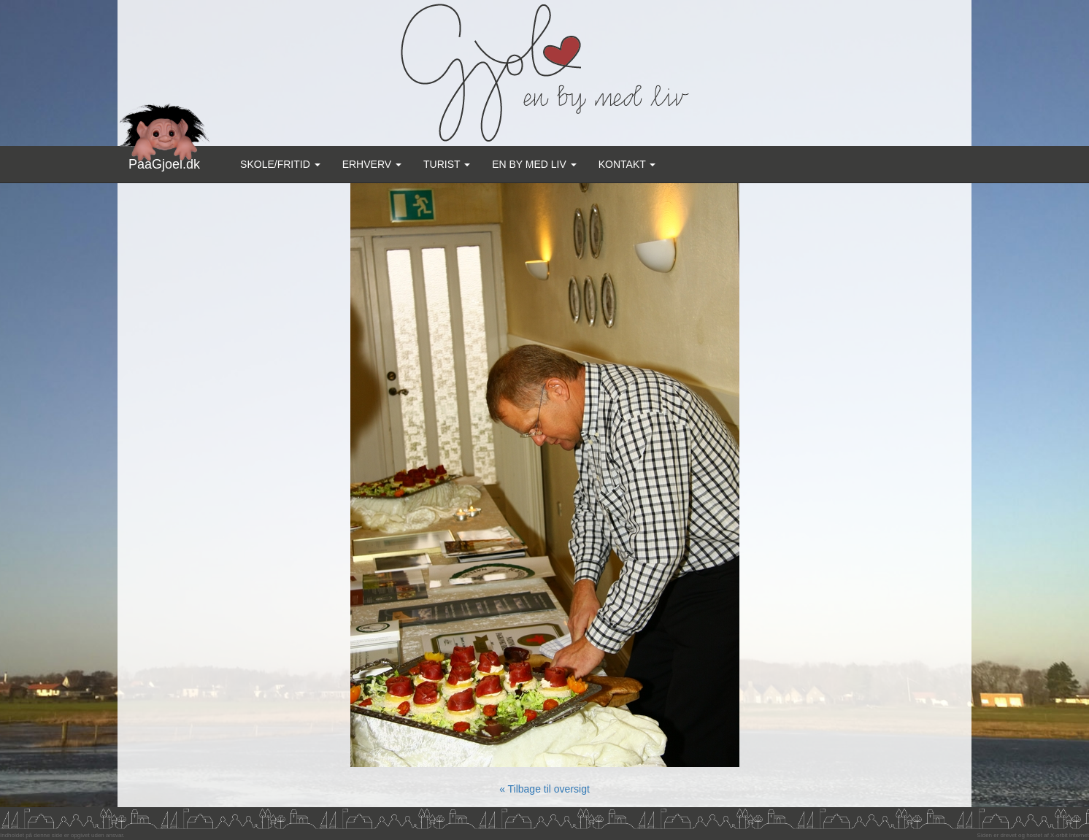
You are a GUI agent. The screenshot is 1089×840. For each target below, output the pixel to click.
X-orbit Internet (1069, 835)
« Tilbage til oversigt (544, 789)
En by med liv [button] (534, 164)
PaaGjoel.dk (164, 159)
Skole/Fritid (280, 164)
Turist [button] (446, 164)
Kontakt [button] (627, 164)
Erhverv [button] (371, 164)
